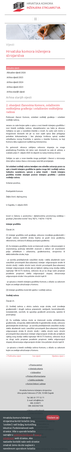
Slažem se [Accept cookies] (52, 417)
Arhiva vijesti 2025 (15, 77)
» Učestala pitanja (35, 369)
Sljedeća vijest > (58, 356)
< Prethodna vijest (13, 356)
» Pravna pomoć (35, 365)
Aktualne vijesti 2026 (16, 72)
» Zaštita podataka (35, 380)
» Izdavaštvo (35, 372)
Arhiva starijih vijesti (16, 92)
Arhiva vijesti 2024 (15, 82)
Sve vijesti (36, 356)
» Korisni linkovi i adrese (36, 384)
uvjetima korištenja (23, 434)
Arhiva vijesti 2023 (15, 87)
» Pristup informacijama (35, 376)
